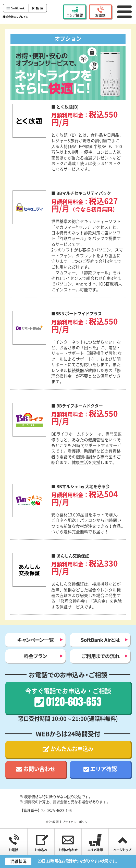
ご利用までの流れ (100, 656)
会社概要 (52, 822)
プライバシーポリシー (76, 822)
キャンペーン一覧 (35, 640)
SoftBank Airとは (100, 640)
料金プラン (35, 656)
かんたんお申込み (72, 749)
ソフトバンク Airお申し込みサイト (25, 10)
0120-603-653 (101, 12)
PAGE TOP (122, 841)
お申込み (41, 841)
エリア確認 (75, 12)
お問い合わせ (39, 769)
